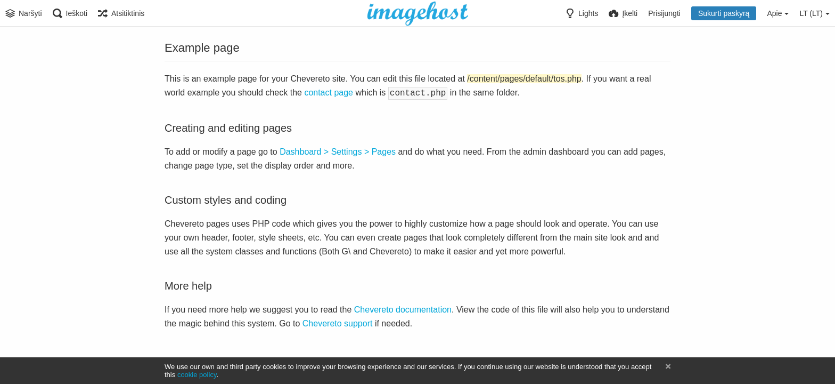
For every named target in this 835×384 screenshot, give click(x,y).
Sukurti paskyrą (723, 13)
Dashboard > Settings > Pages (338, 150)
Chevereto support (337, 322)
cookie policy (197, 375)
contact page (328, 92)
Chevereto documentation (403, 308)
